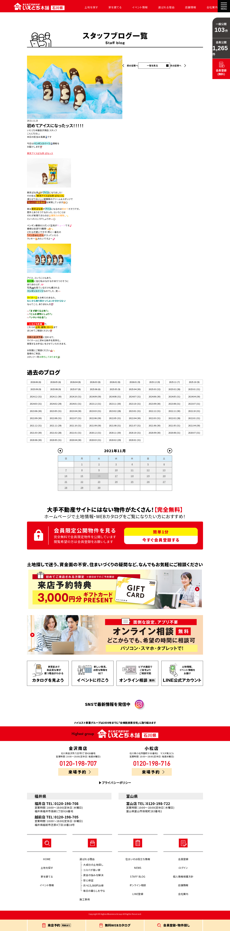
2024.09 (95, 397)
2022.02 (174, 419)
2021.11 (55, 427)
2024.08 (115, 397)
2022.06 (95, 419)
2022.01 (194, 419)
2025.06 (95, 389)
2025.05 (114, 389)
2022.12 (154, 412)
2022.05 (115, 419)
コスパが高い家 (91, 872)
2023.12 (95, 404)
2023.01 (135, 412)
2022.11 (174, 412)
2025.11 (174, 382)
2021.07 (135, 427)
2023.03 (95, 412)
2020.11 (115, 434)
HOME (47, 862)
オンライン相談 (137, 888)
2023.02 (115, 412)
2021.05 (174, 427)
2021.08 (115, 427)
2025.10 (194, 382)
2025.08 (55, 389)
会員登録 (183, 862)
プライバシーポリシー (116, 785)
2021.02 (55, 434)
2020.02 (115, 442)
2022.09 (36, 419)
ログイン (183, 870)
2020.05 (55, 442)
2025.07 (75, 389)
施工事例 (85, 902)
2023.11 (115, 404)
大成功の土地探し (93, 867)
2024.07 (135, 397)
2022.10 (194, 412)
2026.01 (134, 382)
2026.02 (114, 382)
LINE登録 (137, 896)
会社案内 (205, 7)
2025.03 (154, 389)
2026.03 (95, 382)
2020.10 (135, 434)
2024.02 (55, 404)
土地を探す (85, 7)
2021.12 (36, 427)
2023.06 (36, 412)
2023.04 (75, 412)
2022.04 (135, 419)
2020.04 (75, 442)
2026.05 (55, 382)
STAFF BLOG (137, 879)
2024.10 (75, 397)
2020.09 (154, 434)
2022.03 (154, 419)
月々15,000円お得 (93, 888)
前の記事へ (132, 65)
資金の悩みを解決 (93, 877)
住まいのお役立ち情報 (137, 862)
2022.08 (55, 419)
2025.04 (135, 389)
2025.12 (154, 382)
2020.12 (95, 434)
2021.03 (36, 434)
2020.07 (194, 434)
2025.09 (35, 389)
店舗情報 (184, 7)
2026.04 (75, 382)
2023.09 (154, 404)
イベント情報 (133, 7)
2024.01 (75, 404)
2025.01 (194, 389)
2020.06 (36, 442)
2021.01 (75, 434)
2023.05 (55, 412)
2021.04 (194, 427)
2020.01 (135, 442)
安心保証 (88, 883)
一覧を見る (152, 65)
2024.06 (154, 397)
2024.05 (174, 397)
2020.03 (95, 442)
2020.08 (174, 434)
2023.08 (174, 404)
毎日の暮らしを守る (94, 893)
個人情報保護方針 (183, 879)
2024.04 (194, 397)
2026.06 (35, 382)
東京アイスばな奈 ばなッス (40, 153)
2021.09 (95, 427)
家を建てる (108, 7)
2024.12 (36, 397)
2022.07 (75, 419)
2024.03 (36, 404)
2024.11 (55, 397)
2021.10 (75, 427)
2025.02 (174, 389)
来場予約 (79, 774)
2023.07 (194, 404)
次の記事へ (175, 65)
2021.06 (154, 427)
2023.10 (135, 404)
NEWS (137, 870)
